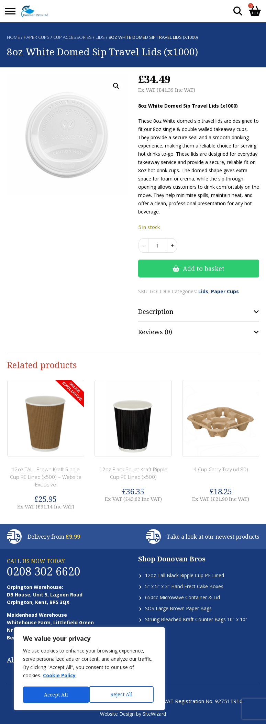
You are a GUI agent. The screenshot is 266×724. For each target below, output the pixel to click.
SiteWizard (154, 714)
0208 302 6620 (43, 571)
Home (13, 37)
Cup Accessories (72, 37)
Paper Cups (36, 37)
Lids (100, 37)
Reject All (55, 694)
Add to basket (203, 268)
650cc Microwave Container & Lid (182, 597)
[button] (116, 86)
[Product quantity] (157, 245)
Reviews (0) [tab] (155, 332)
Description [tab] (156, 311)
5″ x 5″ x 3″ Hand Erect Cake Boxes (184, 586)
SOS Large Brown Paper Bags (178, 608)
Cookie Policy (59, 676)
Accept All (123, 694)
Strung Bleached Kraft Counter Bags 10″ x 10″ (196, 619)
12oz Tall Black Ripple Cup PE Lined (184, 575)
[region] (89, 669)
